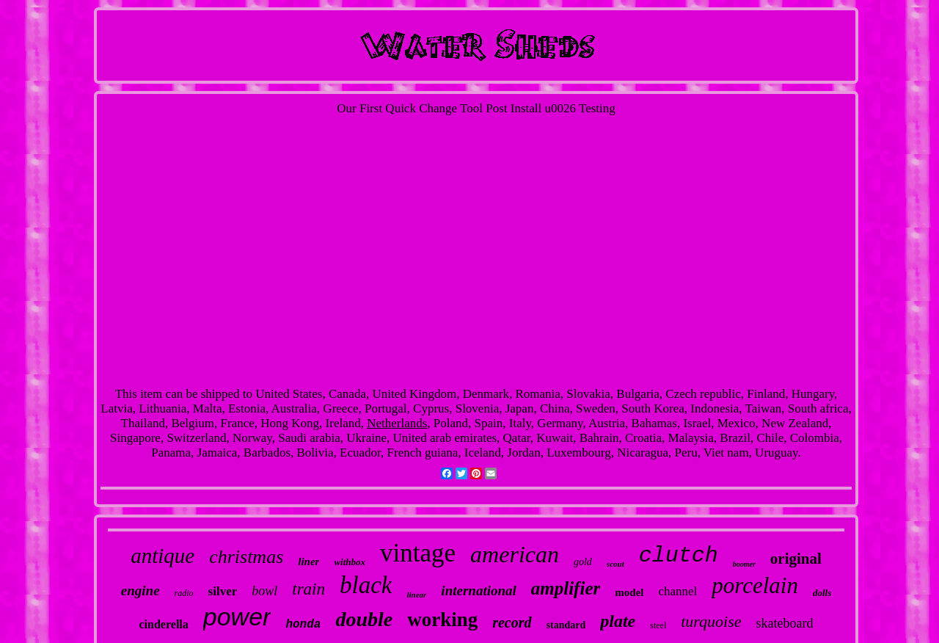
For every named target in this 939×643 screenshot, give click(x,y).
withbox (349, 561)
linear (416, 594)
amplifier (565, 588)
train (308, 589)
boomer (744, 564)
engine (140, 590)
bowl (264, 591)
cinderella (164, 624)
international (478, 590)
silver (223, 591)
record (511, 622)
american (514, 554)
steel (658, 625)
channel (677, 591)
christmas (246, 556)
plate (617, 621)
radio (184, 593)
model (629, 592)
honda (303, 624)
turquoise (711, 621)
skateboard (785, 623)
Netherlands (397, 423)
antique (162, 555)
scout (615, 563)
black (366, 585)
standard (566, 625)
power (237, 617)
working (442, 620)
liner (308, 561)
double (363, 619)
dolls (822, 592)
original (796, 558)
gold (583, 561)
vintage (418, 553)
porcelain (755, 585)
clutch (678, 555)
